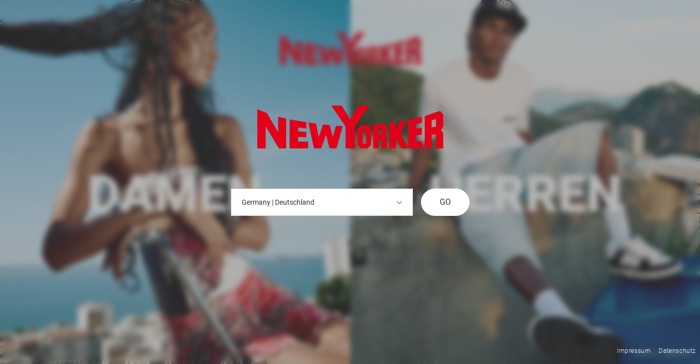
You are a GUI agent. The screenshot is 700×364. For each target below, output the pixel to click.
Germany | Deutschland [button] (322, 202)
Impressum (633, 350)
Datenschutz (677, 350)
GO (445, 202)
